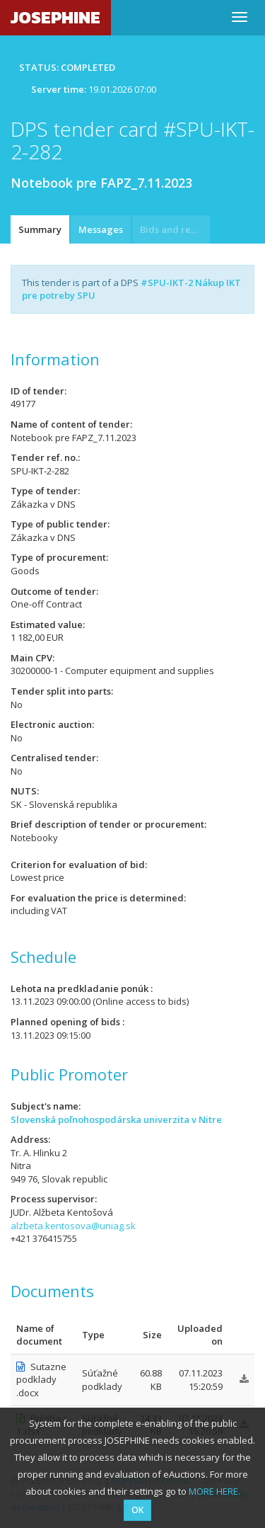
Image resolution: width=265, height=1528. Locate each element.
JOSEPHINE (55, 17)
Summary (39, 229)
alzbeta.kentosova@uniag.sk (73, 1225)
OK (137, 1510)
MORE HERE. (214, 1491)
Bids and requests (175, 229)
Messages (100, 229)
